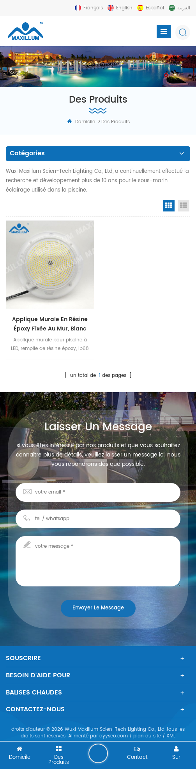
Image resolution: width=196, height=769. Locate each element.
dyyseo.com (113, 736)
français (93, 8)
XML (170, 736)
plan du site (147, 736)
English (124, 8)
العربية (183, 8)
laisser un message (98, 753)
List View (183, 205)
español (155, 8)
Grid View (169, 205)
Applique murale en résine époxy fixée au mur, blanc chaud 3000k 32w (50, 324)
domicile (81, 122)
